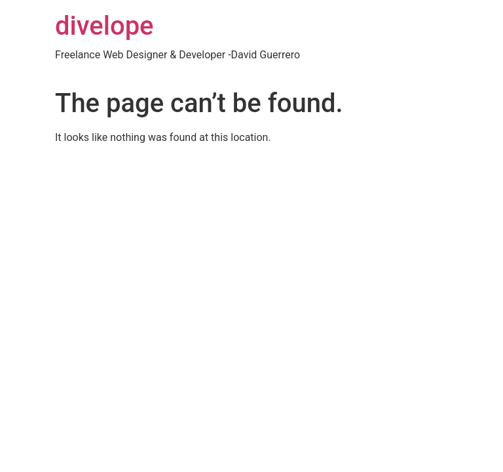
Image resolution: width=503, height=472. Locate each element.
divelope (104, 25)
